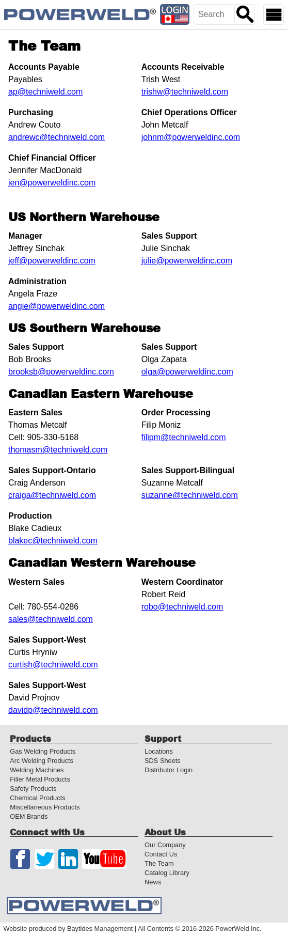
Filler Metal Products (40, 779)
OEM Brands (28, 816)
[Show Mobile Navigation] (273, 14)
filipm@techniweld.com (183, 437)
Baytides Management (100, 928)
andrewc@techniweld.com (56, 137)
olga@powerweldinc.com (187, 371)
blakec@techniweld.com (53, 540)
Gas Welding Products (42, 751)
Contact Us (161, 854)
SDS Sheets (163, 761)
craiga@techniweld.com (52, 495)
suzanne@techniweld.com (189, 495)
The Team (159, 863)
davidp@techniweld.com (53, 710)
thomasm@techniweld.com (57, 449)
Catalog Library (167, 873)
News (153, 882)
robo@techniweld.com (182, 606)
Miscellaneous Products (44, 807)
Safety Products (33, 788)
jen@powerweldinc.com (51, 182)
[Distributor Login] (174, 14)
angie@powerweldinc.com (56, 306)
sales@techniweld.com (50, 619)
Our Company (165, 845)
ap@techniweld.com (45, 91)
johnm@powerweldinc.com (190, 137)
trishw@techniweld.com (184, 91)
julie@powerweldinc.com (186, 260)
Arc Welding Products (41, 761)
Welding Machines (36, 770)
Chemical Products (37, 798)
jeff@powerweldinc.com (51, 260)
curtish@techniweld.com (53, 664)
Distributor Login (169, 770)
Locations (159, 751)
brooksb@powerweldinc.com (61, 371)
